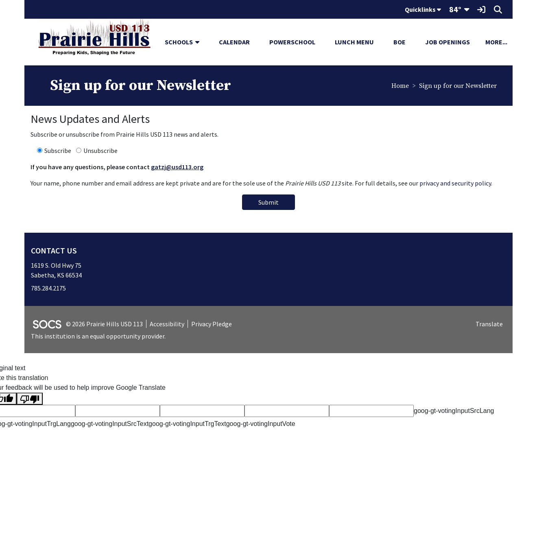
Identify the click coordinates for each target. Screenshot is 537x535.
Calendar (234, 42)
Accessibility (167, 324)
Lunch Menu (354, 42)
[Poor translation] (30, 399)
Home (400, 86)
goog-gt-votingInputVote (260, 423)
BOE (399, 42)
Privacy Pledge (211, 324)
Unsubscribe (100, 150)
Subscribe (57, 150)
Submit (268, 202)
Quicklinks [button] (423, 9)
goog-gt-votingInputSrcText (109, 423)
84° (455, 9)
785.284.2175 (48, 288)
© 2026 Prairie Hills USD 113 (104, 324)
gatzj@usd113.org (177, 167)
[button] (200, 42)
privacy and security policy (455, 183)
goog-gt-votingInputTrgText (187, 423)
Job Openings (447, 42)
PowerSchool (292, 42)
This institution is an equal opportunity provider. (98, 336)
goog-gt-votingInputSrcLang (454, 410)
